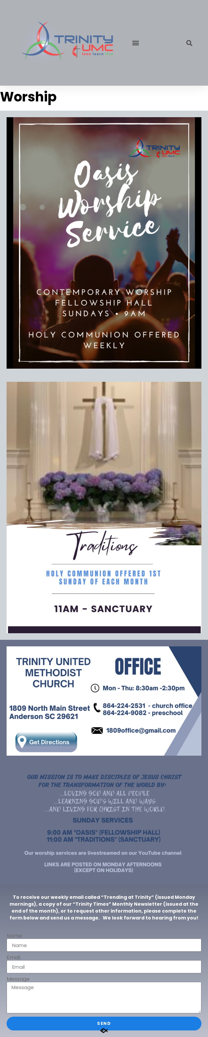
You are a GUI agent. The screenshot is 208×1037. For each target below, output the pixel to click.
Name (14, 936)
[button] (135, 42)
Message (18, 979)
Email (13, 957)
